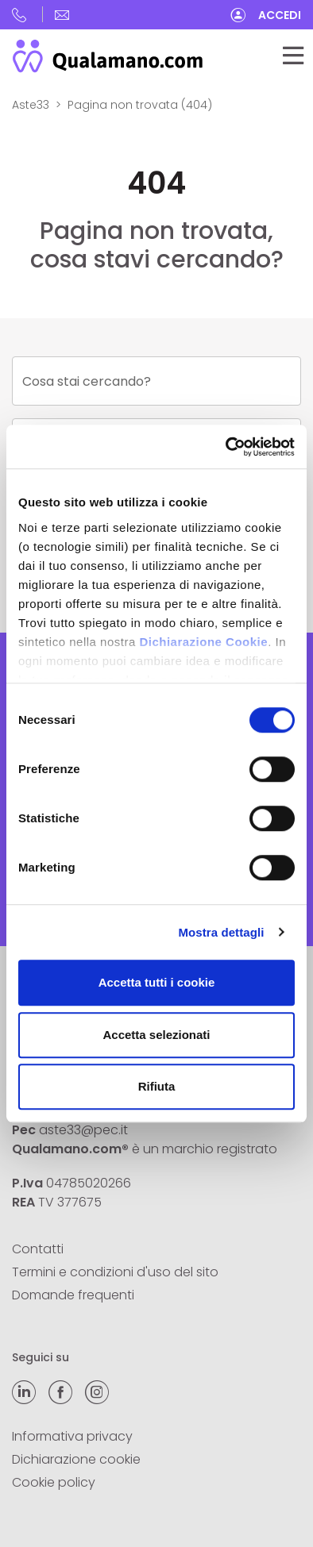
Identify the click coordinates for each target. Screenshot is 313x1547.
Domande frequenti (73, 1295)
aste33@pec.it (83, 1130)
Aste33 (30, 105)
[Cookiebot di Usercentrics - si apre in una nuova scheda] (226, 447)
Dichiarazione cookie (76, 1459)
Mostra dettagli (221, 932)
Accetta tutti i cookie (157, 982)
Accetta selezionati (156, 1034)
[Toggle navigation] (293, 55)
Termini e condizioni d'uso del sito (115, 1272)
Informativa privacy (72, 1436)
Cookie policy (53, 1482)
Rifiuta (157, 1086)
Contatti (38, 1249)
